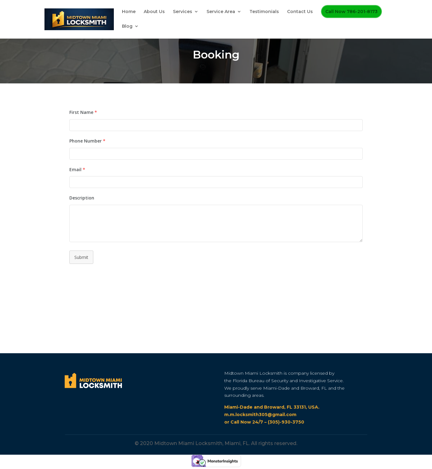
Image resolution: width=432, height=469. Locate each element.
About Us (154, 11)
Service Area (221, 11)
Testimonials (264, 11)
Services (182, 11)
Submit (81, 257)
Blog (127, 26)
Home (129, 11)
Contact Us (300, 11)
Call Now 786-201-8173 (351, 11)
